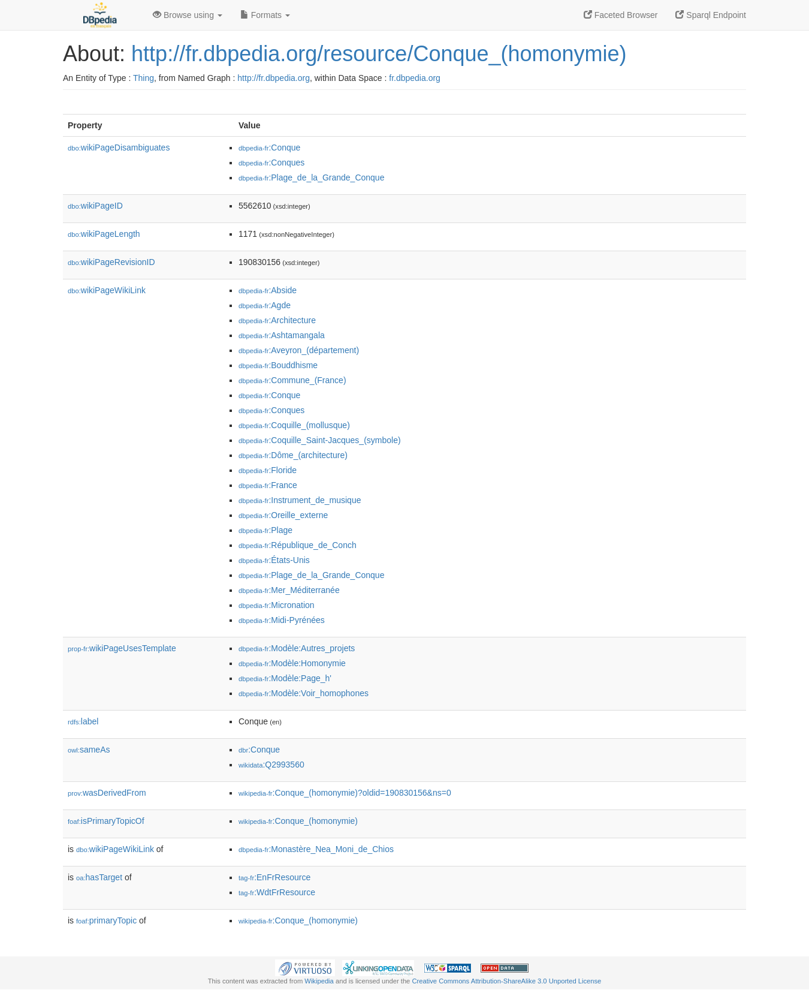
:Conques (271, 162)
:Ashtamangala (282, 335)
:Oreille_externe (283, 515)
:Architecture (277, 320)
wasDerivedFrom (107, 793)
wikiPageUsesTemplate (122, 648)
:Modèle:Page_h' (285, 678)
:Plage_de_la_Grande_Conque (311, 177)
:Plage (265, 530)
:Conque (269, 147)
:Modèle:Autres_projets (297, 648)
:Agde (265, 305)
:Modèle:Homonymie (292, 663)
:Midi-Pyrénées (282, 620)
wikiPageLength (104, 234)
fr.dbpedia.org (414, 78)
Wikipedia (319, 981)
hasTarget (99, 877)
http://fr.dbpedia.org (273, 78)
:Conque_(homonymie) (298, 821)
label (83, 721)
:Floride (268, 470)
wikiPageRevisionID (111, 262)
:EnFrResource (274, 877)
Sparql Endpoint (710, 15)
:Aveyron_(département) (299, 350)
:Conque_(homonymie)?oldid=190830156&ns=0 (345, 793)
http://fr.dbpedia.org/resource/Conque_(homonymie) (378, 53)
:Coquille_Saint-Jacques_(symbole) (320, 440)
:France (268, 485)
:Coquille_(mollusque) (294, 425)
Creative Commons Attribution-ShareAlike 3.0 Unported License (506, 981)
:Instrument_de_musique (300, 500)
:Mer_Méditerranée (289, 590)
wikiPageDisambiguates (119, 147)
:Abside (268, 290)
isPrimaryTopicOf (106, 821)
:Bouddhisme (278, 365)
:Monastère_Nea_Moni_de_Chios (316, 849)
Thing (143, 78)
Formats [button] (265, 15)
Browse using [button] (187, 15)
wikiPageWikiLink (107, 290)
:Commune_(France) (292, 380)
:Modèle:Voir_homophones (304, 693)
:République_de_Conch (298, 545)
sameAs (89, 749)
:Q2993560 (271, 764)
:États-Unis (274, 560)
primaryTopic (106, 920)
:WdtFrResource (277, 892)
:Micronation (277, 605)
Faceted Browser (621, 15)
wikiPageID (95, 205)
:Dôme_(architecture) (293, 455)
